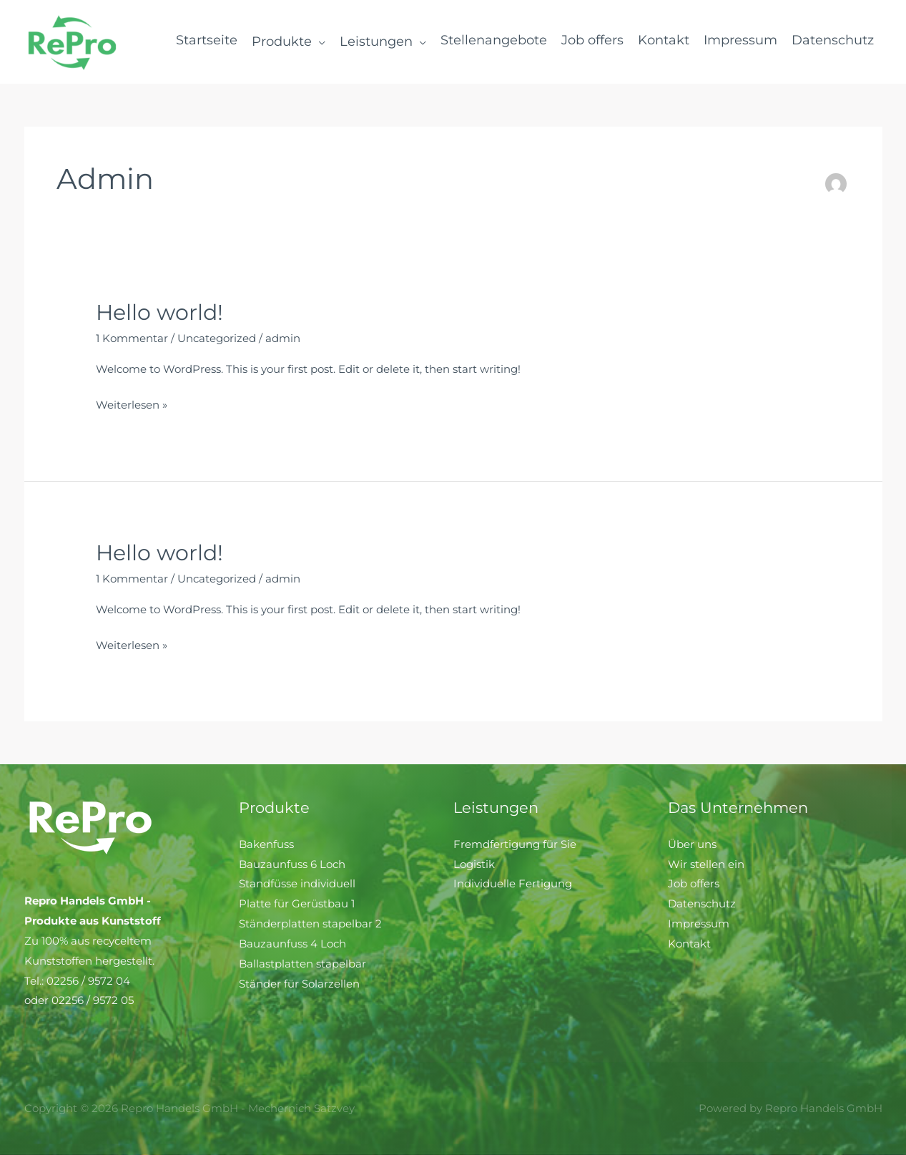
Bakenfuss (266, 844)
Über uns (692, 844)
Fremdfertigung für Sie (514, 844)
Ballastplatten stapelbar (302, 963)
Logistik (474, 864)
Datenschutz (702, 903)
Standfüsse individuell (297, 883)
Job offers (693, 883)
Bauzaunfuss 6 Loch (292, 864)
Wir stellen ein (706, 864)
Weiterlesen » (131, 403)
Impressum (698, 923)
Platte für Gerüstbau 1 (297, 903)
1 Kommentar (132, 338)
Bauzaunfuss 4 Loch (292, 943)
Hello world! (159, 312)
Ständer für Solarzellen (299, 983)
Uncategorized (216, 338)
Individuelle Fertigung (512, 883)
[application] (318, 41)
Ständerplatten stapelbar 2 (310, 923)
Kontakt (689, 943)
